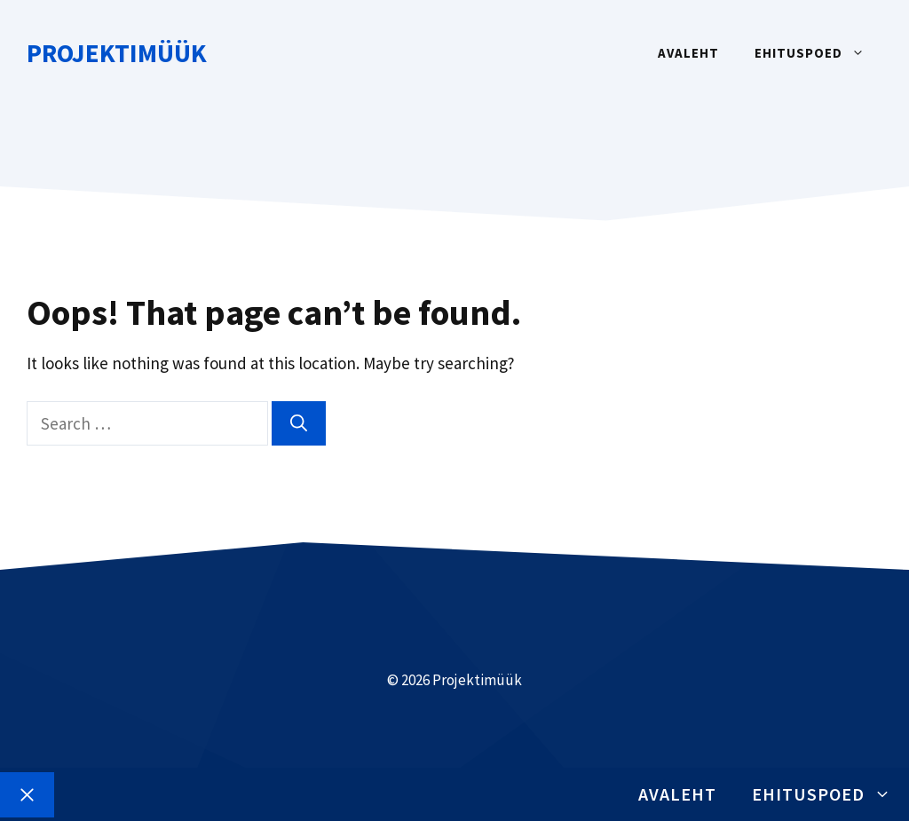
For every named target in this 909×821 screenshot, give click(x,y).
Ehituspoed (818, 53)
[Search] (299, 423)
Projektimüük (117, 52)
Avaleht (688, 52)
